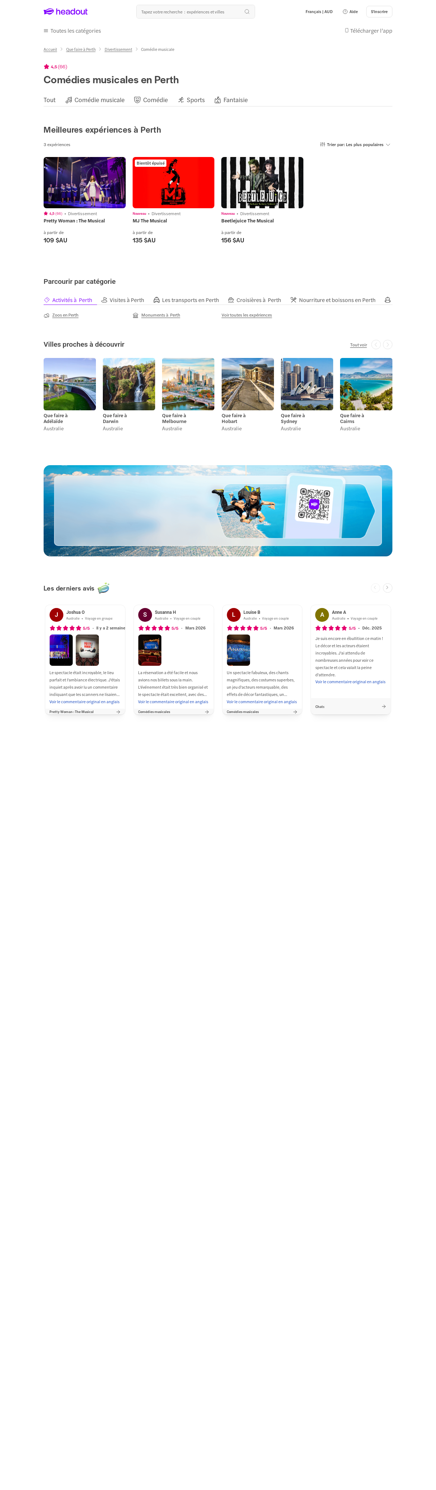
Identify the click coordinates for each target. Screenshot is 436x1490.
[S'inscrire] (379, 11)
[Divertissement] (118, 49)
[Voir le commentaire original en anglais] (84, 702)
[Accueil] (50, 49)
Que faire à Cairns (352, 418)
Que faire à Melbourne (174, 418)
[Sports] (196, 100)
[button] (350, 11)
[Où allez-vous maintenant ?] (195, 11)
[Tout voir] (358, 344)
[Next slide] (387, 588)
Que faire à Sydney (293, 418)
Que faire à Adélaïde (56, 418)
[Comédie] (155, 100)
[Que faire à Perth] (81, 49)
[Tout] (50, 100)
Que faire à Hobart (234, 418)
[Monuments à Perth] (156, 315)
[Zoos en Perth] (61, 315)
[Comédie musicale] (99, 100)
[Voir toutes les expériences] (247, 315)
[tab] (72, 300)
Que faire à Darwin (115, 418)
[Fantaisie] (235, 100)
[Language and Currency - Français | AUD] (319, 11)
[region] (218, 99)
